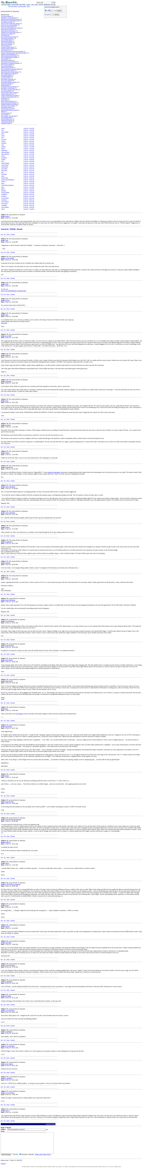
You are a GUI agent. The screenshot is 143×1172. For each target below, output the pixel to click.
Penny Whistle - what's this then (8, 116)
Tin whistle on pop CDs (6, 22)
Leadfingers (4, 157)
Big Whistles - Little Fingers (8, 88)
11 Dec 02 (25, 146)
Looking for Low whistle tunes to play (10, 32)
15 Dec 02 (25, 185)
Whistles (3, 111)
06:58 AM (31, 179)
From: (3, 216)
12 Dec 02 (25, 163)
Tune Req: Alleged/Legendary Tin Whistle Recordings (14, 53)
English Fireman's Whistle (7, 67)
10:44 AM (31, 190)
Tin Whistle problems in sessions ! (9, 82)
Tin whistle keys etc (5, 50)
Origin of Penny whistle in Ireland (9, 92)
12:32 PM (31, 146)
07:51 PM (31, 154)
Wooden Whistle (5, 85)
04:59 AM (31, 172)
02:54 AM (31, 176)
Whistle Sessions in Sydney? (8, 70)
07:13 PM (31, 187)
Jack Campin (4, 203)
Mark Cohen (4, 170)
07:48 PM (31, 152)
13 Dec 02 (25, 176)
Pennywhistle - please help (7, 79)
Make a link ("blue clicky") (43, 1158)
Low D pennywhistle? (6, 91)
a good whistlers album (6, 39)
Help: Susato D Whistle (6, 64)
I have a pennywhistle (6, 66)
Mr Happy (3, 196)
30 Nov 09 (25, 194)
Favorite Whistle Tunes (6, 119)
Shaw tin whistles (5, 45)
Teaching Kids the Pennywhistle (8, 102)
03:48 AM (31, 177)
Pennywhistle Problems (6, 75)
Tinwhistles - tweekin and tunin (8, 17)
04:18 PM (31, 135)
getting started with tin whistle (8, 31)
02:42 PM (31, 130)
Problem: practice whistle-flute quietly (10, 19)
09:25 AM (31, 205)
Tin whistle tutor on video (7, 108)
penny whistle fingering (6, 42)
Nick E (3, 209)
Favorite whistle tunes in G (7, 94)
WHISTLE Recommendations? (8, 54)
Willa (2, 133)
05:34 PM (31, 137)
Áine (2, 130)
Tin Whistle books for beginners (8, 86)
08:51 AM (31, 194)
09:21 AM (31, 203)
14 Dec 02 (25, 183)
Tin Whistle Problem (6, 76)
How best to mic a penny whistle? (9, 25)
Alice (2, 137)
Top (5, 234)
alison (2, 176)
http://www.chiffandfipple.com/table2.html (13, 291)
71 (13, 41)
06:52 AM (31, 198)
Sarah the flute (4, 166)
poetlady (3, 159)
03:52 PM (31, 133)
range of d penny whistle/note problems (10, 23)
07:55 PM (31, 155)
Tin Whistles (4, 35)
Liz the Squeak (4, 132)
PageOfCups (4, 150)
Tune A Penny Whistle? (6, 80)
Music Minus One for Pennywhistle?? (10, 72)
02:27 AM (31, 163)
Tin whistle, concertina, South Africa (10, 89)
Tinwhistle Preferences (6, 120)
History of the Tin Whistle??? (8, 101)
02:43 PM (31, 150)
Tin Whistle (19, 714)
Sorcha (3, 135)
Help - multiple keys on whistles (8, 73)
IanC (2, 172)
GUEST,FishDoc (5, 192)
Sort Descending (22, 6)
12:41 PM (31, 148)
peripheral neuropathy (54, 472)
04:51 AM (31, 170)
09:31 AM (31, 181)
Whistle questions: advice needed (9, 55)
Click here (4, 323)
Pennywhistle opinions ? (7, 107)
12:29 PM (31, 209)
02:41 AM (31, 165)
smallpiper (3, 143)
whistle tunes (4, 98)
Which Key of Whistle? (6, 44)
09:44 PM (31, 159)
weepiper (3, 146)
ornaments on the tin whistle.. (8, 105)
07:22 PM (31, 139)
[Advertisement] (55, 30)
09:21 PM (31, 144)
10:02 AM (31, 207)
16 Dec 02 (25, 188)
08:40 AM (31, 199)
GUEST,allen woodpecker (7, 185)
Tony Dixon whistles (6, 16)
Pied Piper (3, 190)
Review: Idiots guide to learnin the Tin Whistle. (12, 51)
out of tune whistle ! (6, 77)
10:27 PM (31, 183)
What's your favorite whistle (7, 26)
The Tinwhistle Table (6, 117)
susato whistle (4, 99)
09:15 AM (31, 201)
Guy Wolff (3, 139)
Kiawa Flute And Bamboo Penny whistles (11, 28)
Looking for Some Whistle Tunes (9, 97)
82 (8, 35)
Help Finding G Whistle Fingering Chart (10, 20)
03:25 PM (31, 132)
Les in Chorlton (5, 198)
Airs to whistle (4, 114)
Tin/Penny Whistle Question (7, 48)
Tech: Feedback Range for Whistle (9, 57)
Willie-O (3, 141)
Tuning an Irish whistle (6, 41)
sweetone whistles (5, 113)
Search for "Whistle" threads (11, 229)
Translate (12, 234)
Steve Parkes (4, 168)
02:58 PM (31, 188)
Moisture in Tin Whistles (7, 33)
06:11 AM (31, 196)
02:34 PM (31, 128)
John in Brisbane (5, 152)
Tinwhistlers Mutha (5, 123)
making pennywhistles (6, 83)
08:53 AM (31, 185)
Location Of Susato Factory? (8, 47)
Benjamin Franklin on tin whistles (9, 104)
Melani (3, 188)
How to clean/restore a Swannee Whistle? (11, 69)
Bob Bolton (4, 174)
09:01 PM (31, 143)
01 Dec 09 (25, 196)
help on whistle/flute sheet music (9, 36)
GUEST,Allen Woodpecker (7, 179)
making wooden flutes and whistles (9, 110)
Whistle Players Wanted (6, 60)
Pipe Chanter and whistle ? (7, 38)
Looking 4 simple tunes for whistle (9, 95)
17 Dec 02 (25, 190)
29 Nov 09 (25, 192)
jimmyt (3, 128)
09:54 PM (31, 161)
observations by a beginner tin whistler (10, 63)
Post (2, 234)
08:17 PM (31, 141)
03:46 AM (31, 166)
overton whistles (5, 58)
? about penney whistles (6, 121)
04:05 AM (31, 168)
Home (28, 6)
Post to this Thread (12, 6)
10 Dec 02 (25, 128)
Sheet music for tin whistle (7, 29)
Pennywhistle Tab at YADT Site (8, 61)
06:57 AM (31, 174)
